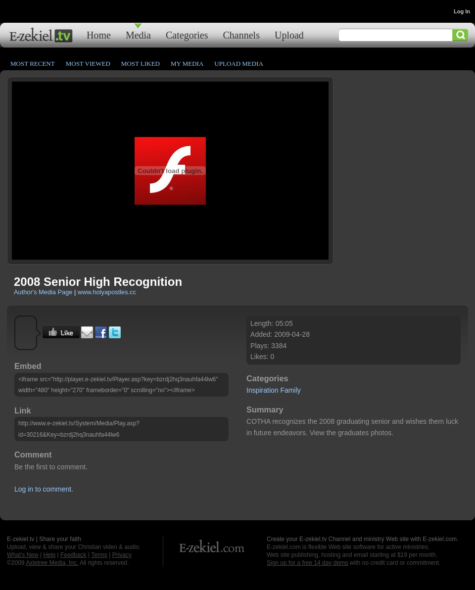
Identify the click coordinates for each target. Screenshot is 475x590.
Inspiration (262, 390)
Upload (289, 35)
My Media (187, 63)
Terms (99, 554)
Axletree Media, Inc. (52, 562)
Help (49, 554)
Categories (187, 35)
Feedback (73, 554)
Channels (241, 35)
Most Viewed (88, 63)
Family (291, 390)
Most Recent (32, 63)
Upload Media (238, 63)
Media (138, 35)
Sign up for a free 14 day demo (307, 562)
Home (99, 35)
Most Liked (140, 63)
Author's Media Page (43, 292)
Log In (462, 11)
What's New (23, 554)
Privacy (122, 554)
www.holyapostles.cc (107, 292)
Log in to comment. (43, 489)
